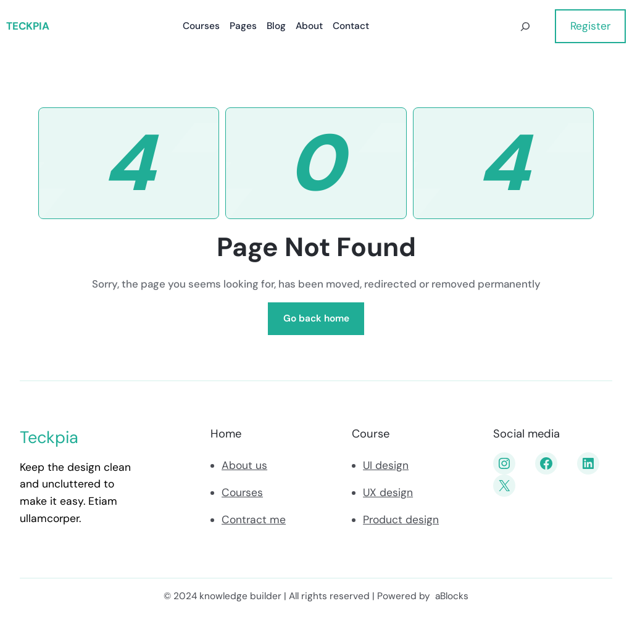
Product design (401, 519)
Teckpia (27, 26)
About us (244, 465)
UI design (386, 465)
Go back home (316, 318)
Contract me (254, 519)
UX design (388, 492)
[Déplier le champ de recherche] (525, 26)
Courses (242, 492)
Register (590, 26)
